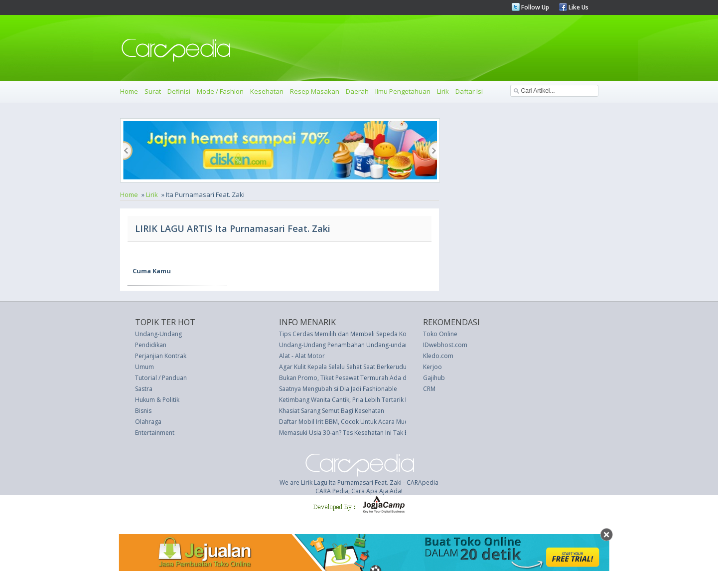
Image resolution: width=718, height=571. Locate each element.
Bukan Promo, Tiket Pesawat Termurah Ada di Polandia (356, 378)
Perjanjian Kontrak (160, 356)
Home (129, 91)
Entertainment (154, 432)
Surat (152, 91)
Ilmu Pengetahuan (403, 91)
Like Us (577, 7)
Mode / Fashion (220, 91)
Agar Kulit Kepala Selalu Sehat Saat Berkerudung (346, 367)
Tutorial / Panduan (161, 378)
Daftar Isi (469, 91)
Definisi (178, 91)
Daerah (357, 91)
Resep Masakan (314, 91)
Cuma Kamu (152, 270)
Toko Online (440, 334)
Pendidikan (150, 345)
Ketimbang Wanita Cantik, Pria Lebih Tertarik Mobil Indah (358, 399)
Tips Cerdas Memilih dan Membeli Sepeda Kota (345, 334)
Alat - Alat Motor (302, 356)
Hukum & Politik (157, 399)
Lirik (443, 91)
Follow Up (534, 7)
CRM (429, 388)
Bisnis (143, 410)
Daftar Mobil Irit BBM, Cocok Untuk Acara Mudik (346, 421)
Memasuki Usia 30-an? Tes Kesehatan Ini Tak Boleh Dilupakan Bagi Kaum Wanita (391, 432)
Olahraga (148, 421)
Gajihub (434, 378)
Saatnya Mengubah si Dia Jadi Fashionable (338, 388)
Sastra (143, 388)
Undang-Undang (158, 334)
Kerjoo (432, 367)
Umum (144, 367)
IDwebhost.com (445, 345)
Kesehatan (267, 91)
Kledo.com (438, 356)
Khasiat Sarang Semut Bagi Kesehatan (331, 410)
